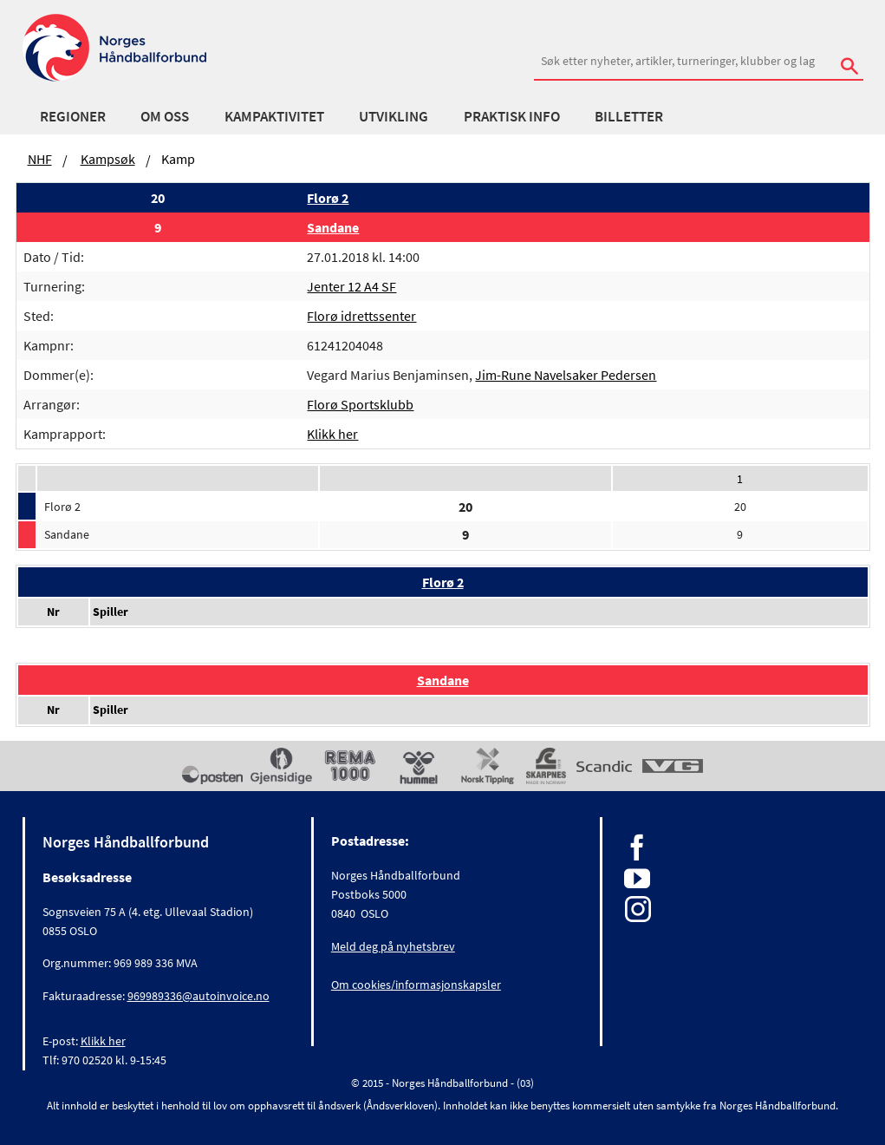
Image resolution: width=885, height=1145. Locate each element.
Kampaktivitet (274, 116)
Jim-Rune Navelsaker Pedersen (565, 374)
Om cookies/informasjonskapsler (416, 984)
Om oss (164, 116)
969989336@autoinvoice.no (198, 996)
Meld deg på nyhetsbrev (393, 946)
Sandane (333, 227)
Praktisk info (512, 116)
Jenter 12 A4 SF (351, 286)
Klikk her (332, 433)
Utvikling (393, 116)
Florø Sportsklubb (360, 404)
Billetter (629, 116)
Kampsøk (108, 158)
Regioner (73, 116)
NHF (40, 158)
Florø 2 (327, 197)
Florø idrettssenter (361, 315)
